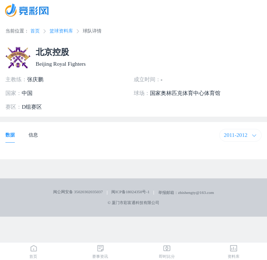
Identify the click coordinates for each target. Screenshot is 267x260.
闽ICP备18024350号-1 (130, 192)
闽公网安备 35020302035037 (78, 192)
